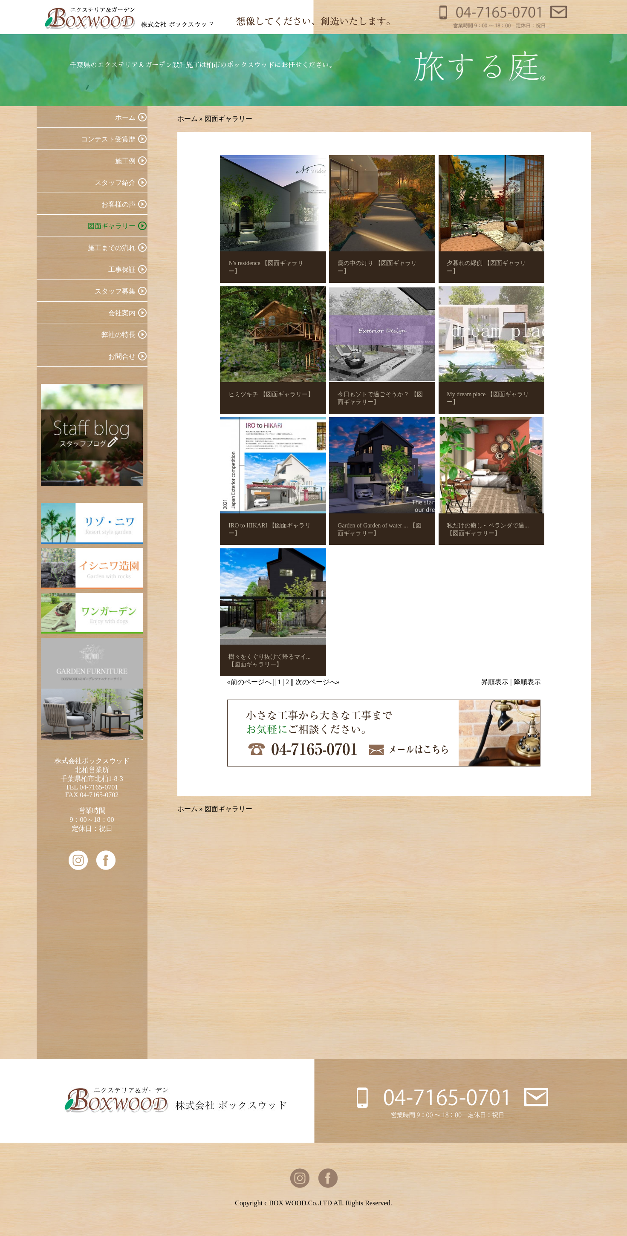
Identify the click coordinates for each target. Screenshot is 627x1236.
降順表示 (527, 682)
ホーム (187, 118)
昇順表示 (495, 682)
